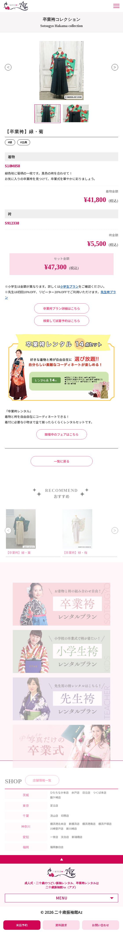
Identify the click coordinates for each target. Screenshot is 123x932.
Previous (8, 67)
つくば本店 (99, 798)
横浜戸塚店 (105, 829)
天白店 (65, 842)
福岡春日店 (56, 852)
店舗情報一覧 (42, 785)
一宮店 (54, 842)
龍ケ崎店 (55, 803)
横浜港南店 (88, 829)
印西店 (65, 821)
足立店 (54, 811)
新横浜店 (74, 829)
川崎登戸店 (56, 834)
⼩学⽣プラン (69, 286)
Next (115, 67)
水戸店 (75, 798)
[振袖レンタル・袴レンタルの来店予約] (21, 925)
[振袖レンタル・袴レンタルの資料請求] (61, 925)
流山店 (54, 821)
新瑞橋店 (77, 842)
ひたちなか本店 (59, 798)
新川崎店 (71, 834)
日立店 (86, 798)
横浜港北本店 (58, 829)
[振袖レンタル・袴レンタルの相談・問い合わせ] (100, 925)
